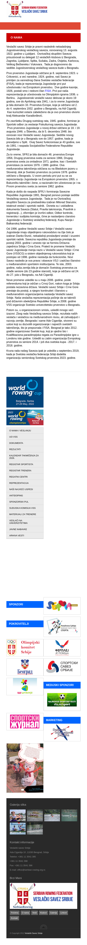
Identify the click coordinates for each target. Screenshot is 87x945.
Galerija (53, 913)
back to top (43, 926)
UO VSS (13, 437)
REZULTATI (15, 449)
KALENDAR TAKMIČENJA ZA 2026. (24, 456)
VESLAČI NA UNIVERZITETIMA (18, 521)
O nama (25, 913)
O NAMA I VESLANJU (20, 430)
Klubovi (43, 913)
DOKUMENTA (16, 443)
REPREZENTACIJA (19, 483)
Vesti (34, 913)
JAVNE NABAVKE (18, 529)
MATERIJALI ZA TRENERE (22, 514)
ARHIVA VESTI (16, 535)
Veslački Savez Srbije (33, 933)
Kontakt (14, 918)
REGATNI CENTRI (18, 477)
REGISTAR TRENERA (20, 470)
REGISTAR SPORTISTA (21, 464)
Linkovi (63, 913)
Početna (14, 913)
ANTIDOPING (16, 495)
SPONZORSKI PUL (18, 502)
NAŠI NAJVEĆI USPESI (21, 489)
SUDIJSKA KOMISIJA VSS (22, 508)
